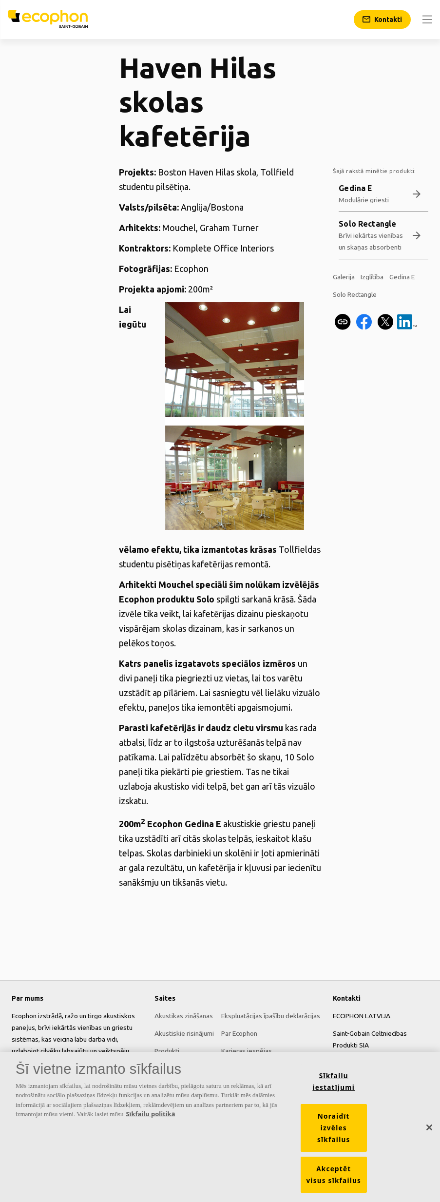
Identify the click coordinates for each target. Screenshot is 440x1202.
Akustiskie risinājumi (184, 1033)
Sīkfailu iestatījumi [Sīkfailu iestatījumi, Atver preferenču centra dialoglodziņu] (333, 1085)
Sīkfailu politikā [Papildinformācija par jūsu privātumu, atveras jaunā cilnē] (150, 1118)
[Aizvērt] (429, 1131)
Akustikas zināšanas (183, 1016)
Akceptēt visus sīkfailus (333, 1178)
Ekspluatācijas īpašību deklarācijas (270, 1016)
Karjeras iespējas (246, 1051)
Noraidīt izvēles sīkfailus (333, 1132)
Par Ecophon (239, 1033)
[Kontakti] (382, 19)
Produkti (166, 1051)
